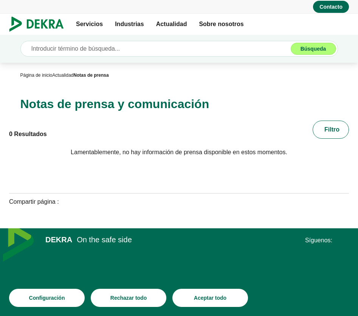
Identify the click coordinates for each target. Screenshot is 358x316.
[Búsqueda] (313, 49)
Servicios (89, 24)
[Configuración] (47, 299)
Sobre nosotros (221, 24)
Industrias (129, 24)
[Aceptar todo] (210, 299)
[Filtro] (331, 130)
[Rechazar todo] (128, 299)
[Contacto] (331, 7)
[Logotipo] (39, 24)
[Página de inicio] (36, 75)
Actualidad (171, 24)
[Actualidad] (62, 75)
